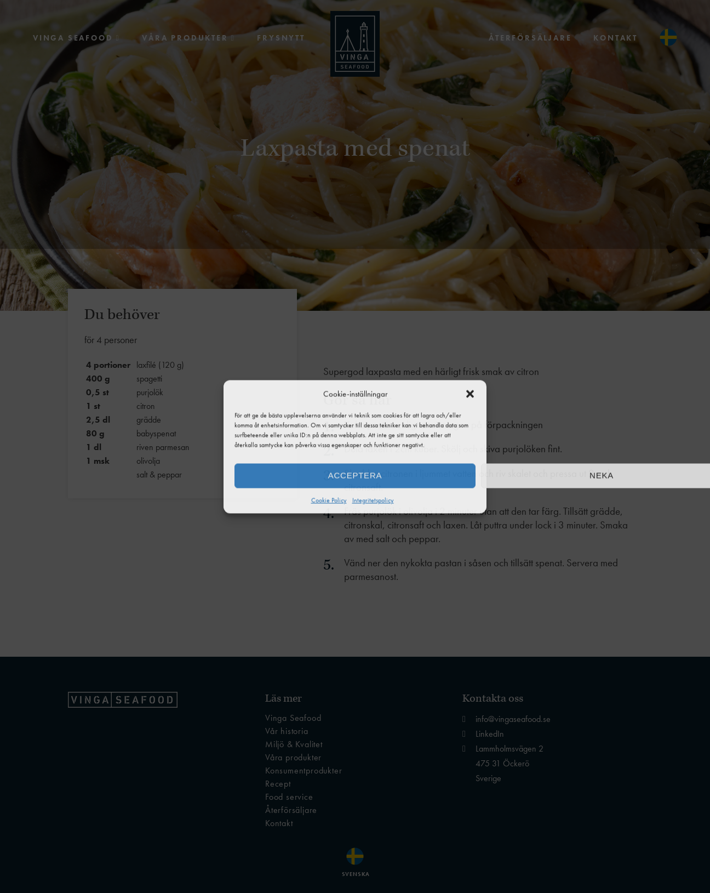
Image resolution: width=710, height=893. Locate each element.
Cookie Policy (329, 500)
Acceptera (355, 475)
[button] (470, 393)
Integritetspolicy (373, 500)
